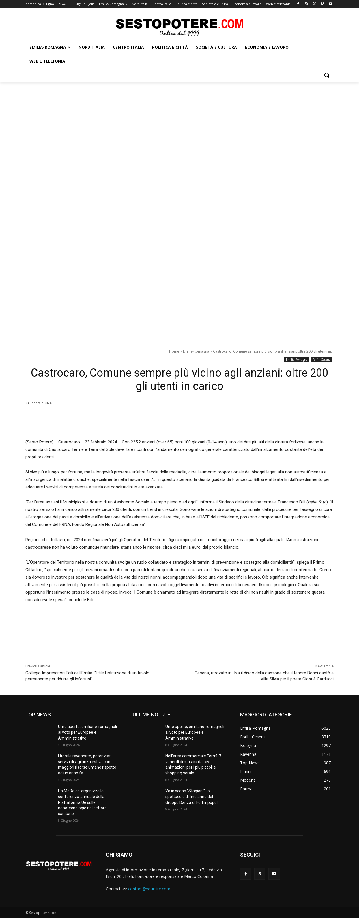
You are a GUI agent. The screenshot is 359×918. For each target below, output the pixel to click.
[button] (327, 75)
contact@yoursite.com (149, 888)
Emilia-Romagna (196, 351)
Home (174, 351)
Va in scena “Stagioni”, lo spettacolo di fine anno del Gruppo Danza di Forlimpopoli (191, 796)
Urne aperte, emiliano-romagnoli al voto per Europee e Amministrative (87, 732)
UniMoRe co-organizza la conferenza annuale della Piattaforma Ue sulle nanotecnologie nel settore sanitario (82, 802)
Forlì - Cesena (321, 359)
